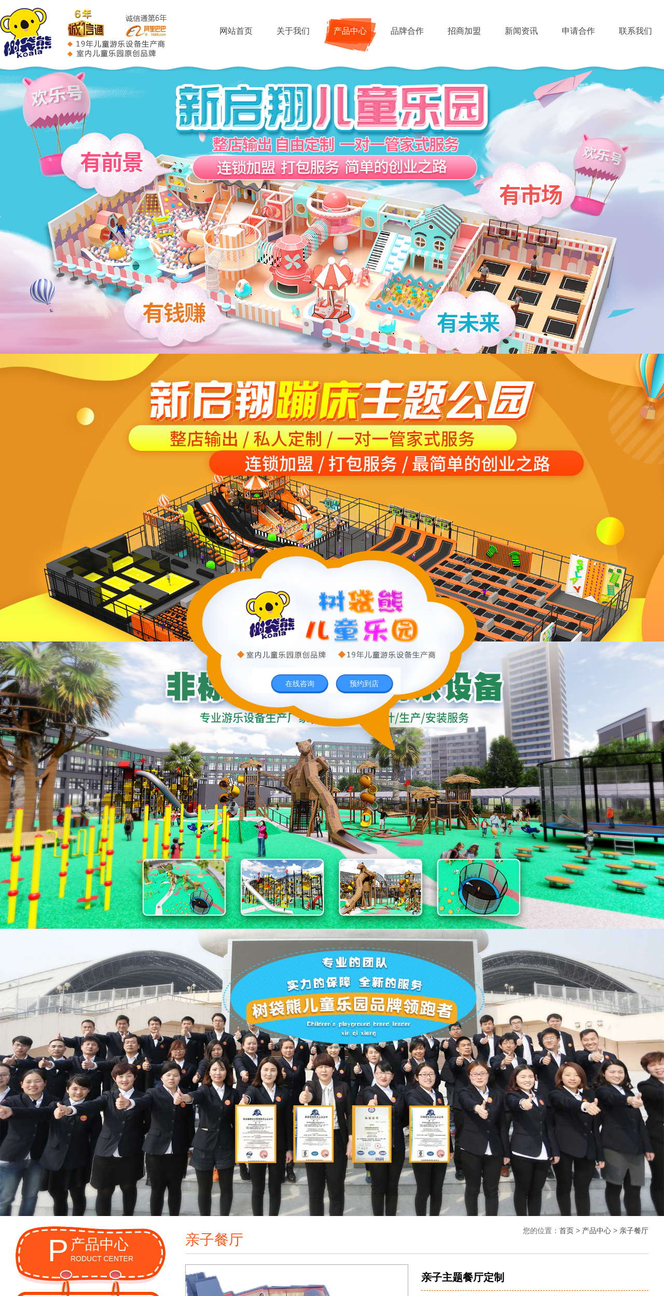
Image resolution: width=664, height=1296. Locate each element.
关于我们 (293, 30)
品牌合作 (407, 30)
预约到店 (364, 683)
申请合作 (578, 30)
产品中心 (350, 30)
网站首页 (236, 30)
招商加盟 (464, 30)
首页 (566, 1230)
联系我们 (635, 30)
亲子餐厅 (633, 1230)
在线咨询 (299, 683)
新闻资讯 (521, 30)
